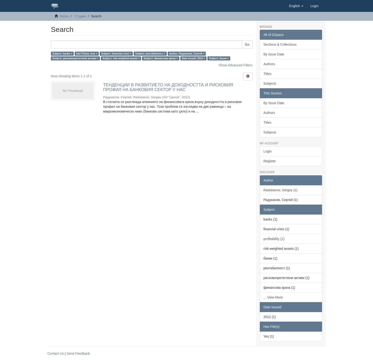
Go (247, 44)
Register (270, 161)
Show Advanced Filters (235, 65)
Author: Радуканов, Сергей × (186, 53)
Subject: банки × (219, 58)
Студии (80, 16)
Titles (267, 74)
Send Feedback (78, 353)
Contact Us (55, 353)
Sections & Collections (280, 44)
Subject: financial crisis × (116, 53)
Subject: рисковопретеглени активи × (75, 58)
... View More (273, 297)
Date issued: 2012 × (193, 58)
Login (268, 151)
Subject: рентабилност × (150, 53)
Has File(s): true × (86, 53)
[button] (296, 6)
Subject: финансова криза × (161, 58)
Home (64, 16)
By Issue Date (274, 54)
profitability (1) (274, 239)
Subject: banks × (62, 53)
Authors (269, 64)
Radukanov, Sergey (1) (281, 190)
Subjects (270, 83)
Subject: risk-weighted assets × (121, 58)
